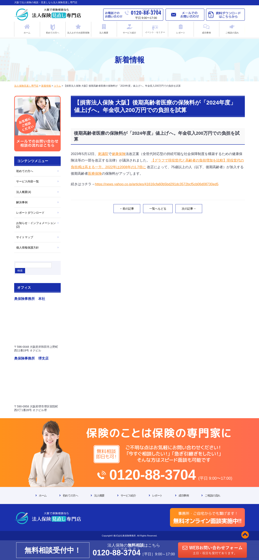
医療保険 (95, 174)
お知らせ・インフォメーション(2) (36, 224)
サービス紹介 (128, 495)
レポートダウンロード (30, 212)
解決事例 (22, 202)
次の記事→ (189, 208)
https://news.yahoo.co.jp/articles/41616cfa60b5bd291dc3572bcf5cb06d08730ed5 (157, 184)
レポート (157, 495)
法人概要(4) (23, 192)
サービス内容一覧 (27, 181)
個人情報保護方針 (27, 247)
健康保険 (118, 154)
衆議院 (103, 154)
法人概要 (99, 495)
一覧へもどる (157, 208)
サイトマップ (24, 237)
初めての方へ (24, 171)
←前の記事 (127, 208)
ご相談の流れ (212, 495)
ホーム (43, 495)
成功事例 (183, 495)
